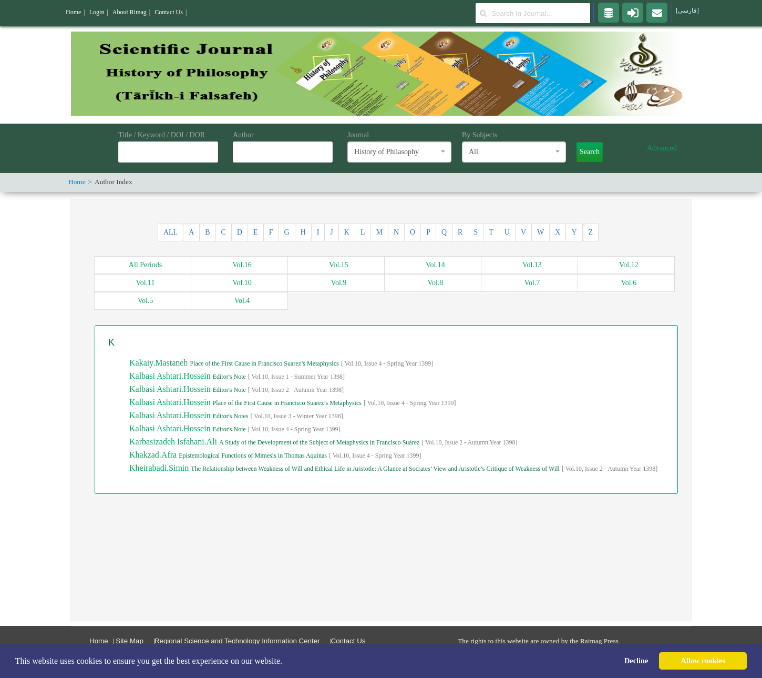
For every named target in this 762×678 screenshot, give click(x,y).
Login (97, 12)
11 (145, 283)
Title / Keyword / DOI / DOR (161, 135)
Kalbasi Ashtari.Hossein (171, 375)
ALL (170, 232)
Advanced (662, 148)
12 (629, 265)
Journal (358, 135)
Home (98, 641)
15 (338, 265)
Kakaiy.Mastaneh (159, 362)
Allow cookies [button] (703, 660)
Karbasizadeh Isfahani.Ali (174, 441)
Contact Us (348, 641)
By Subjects (479, 135)
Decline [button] (636, 660)
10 (242, 283)
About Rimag (129, 12)
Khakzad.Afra (154, 454)
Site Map (129, 641)
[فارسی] (687, 10)
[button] (285, 661)
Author (243, 135)
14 (435, 265)
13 (532, 265)
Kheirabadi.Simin (160, 467)
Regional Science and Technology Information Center (237, 641)
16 (242, 265)
